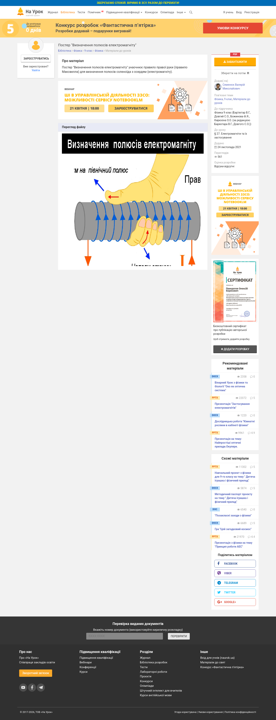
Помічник (96, 12)
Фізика (218, 99)
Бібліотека (68, 12)
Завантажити (235, 61)
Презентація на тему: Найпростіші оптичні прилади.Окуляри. (228, 442)
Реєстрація (251, 12)
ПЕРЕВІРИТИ (179, 636)
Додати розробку (235, 349)
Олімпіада (167, 12)
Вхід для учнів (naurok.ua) (217, 658)
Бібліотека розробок (153, 662)
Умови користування (210, 712)
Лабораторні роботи (153, 672)
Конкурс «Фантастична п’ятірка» (222, 667)
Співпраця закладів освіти (37, 662)
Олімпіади (147, 686)
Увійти (36, 70)
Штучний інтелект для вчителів (161, 690)
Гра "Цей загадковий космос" (233, 529)
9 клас (228, 99)
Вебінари (86, 662)
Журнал (53, 12)
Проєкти (145, 676)
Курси (83, 672)
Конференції (88, 667)
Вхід (239, 12)
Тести (81, 12)
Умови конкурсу (232, 28)
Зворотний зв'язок (35, 673)
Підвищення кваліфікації (124, 12)
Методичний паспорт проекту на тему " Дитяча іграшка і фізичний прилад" (233, 498)
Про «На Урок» (29, 658)
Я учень (228, 12)
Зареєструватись (36, 58)
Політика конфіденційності (240, 712)
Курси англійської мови (156, 695)
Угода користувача (185, 712)
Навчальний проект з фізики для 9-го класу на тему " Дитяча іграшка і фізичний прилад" (235, 476)
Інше (181, 12)
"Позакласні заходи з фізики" (233, 515)
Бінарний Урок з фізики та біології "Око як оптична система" (231, 386)
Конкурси (151, 12)
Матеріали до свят (212, 662)
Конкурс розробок (106, 25)
